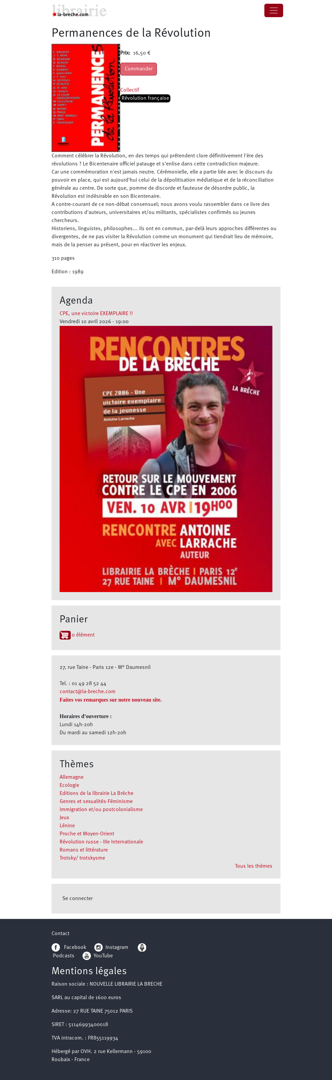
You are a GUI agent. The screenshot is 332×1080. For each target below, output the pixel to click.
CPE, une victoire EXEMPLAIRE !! (96, 313)
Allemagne (72, 777)
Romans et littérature (84, 850)
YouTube (103, 956)
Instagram (111, 947)
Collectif (129, 90)
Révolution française (145, 98)
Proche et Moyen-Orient (87, 834)
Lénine (67, 826)
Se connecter (77, 898)
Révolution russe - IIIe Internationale (101, 842)
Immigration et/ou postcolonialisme (101, 809)
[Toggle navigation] (273, 10)
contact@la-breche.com (87, 692)
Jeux (64, 818)
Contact (60, 933)
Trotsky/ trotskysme (82, 858)
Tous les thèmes (253, 866)
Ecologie (69, 785)
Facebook (69, 947)
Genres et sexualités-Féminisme (96, 801)
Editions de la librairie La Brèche (96, 793)
